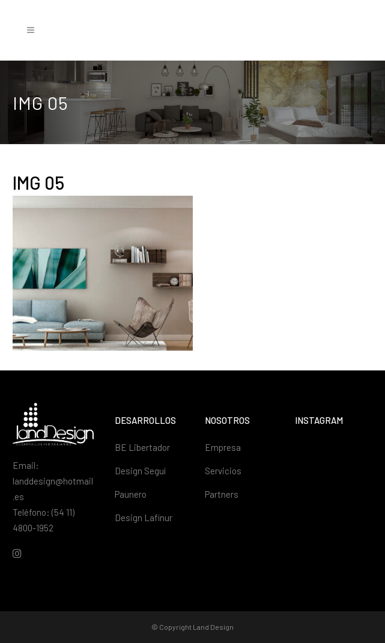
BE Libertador (142, 447)
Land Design (213, 627)
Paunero (131, 494)
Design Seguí (140, 470)
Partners (221, 494)
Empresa (223, 447)
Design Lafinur (143, 517)
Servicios (223, 470)
